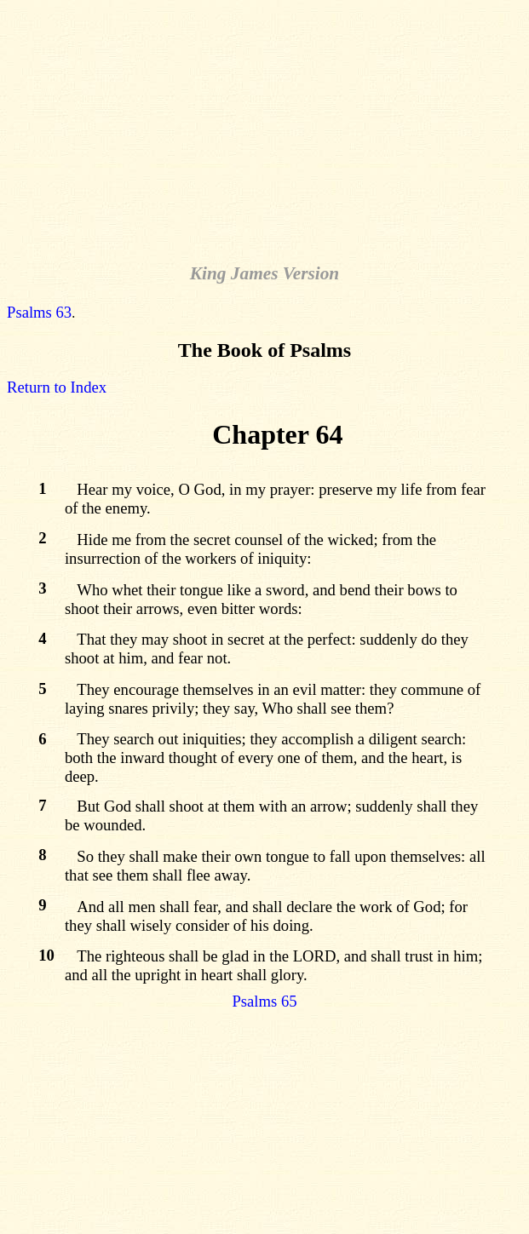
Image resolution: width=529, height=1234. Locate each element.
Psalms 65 (264, 1001)
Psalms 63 (39, 312)
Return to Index (56, 387)
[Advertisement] (268, 126)
